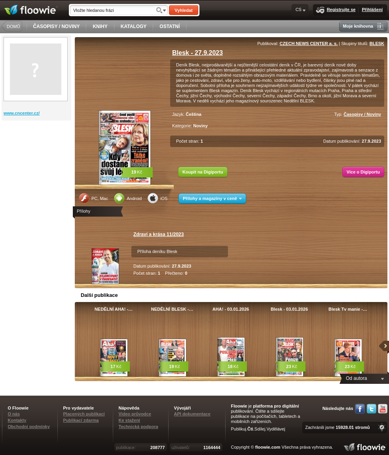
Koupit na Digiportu (202, 172)
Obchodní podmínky (29, 426)
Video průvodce (135, 414)
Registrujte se (336, 10)
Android (128, 198)
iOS (157, 198)
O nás (14, 414)
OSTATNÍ (169, 26)
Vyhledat (183, 10)
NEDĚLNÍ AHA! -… (114, 309)
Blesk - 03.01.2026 (289, 309)
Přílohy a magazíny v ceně (212, 198)
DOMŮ (13, 26)
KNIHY (100, 26)
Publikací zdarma (81, 420)
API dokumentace (192, 414)
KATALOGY (134, 26)
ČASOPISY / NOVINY (56, 26)
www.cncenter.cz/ (22, 113)
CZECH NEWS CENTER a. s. (309, 43)
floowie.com (268, 447)
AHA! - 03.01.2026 (231, 309)
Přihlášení (372, 9)
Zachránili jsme (337, 427)
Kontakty (17, 420)
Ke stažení (129, 420)
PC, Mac (93, 198)
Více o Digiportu (363, 172)
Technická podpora (138, 426)
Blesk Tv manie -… (347, 309)
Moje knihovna (363, 26)
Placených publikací (84, 414)
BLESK (377, 43)
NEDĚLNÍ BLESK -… (172, 309)
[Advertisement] (37, 152)
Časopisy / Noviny (362, 114)
